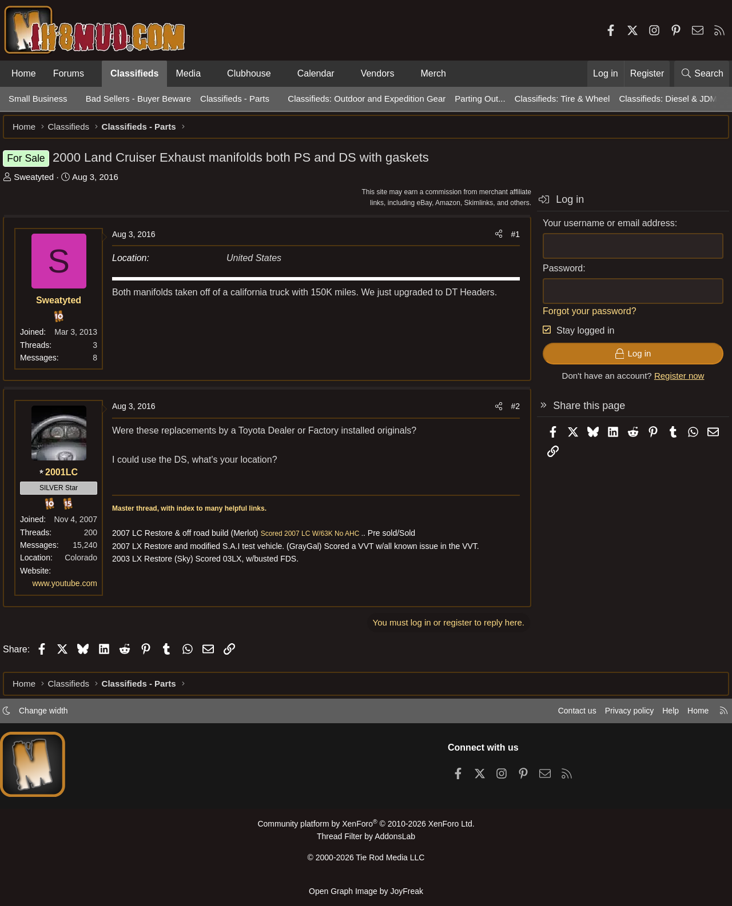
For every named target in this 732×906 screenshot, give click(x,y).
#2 (509, 411)
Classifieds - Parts (234, 98)
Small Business (38, 98)
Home (23, 73)
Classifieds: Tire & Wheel (562, 98)
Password (557, 274)
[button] (93, 74)
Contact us (565, 715)
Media (188, 73)
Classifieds (134, 73)
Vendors (378, 73)
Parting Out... (480, 98)
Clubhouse (249, 73)
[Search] (701, 74)
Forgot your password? (584, 317)
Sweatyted (39, 182)
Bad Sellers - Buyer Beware (138, 98)
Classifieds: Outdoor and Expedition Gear (366, 98)
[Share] (493, 240)
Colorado (86, 563)
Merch (432, 73)
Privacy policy (621, 715)
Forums (68, 73)
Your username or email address (603, 229)
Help (665, 715)
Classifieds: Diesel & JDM (668, 98)
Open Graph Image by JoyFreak (366, 891)
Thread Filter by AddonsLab (366, 840)
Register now (674, 381)
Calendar (316, 73)
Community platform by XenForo (366, 828)
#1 (509, 239)
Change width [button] (49, 715)
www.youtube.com (70, 589)
